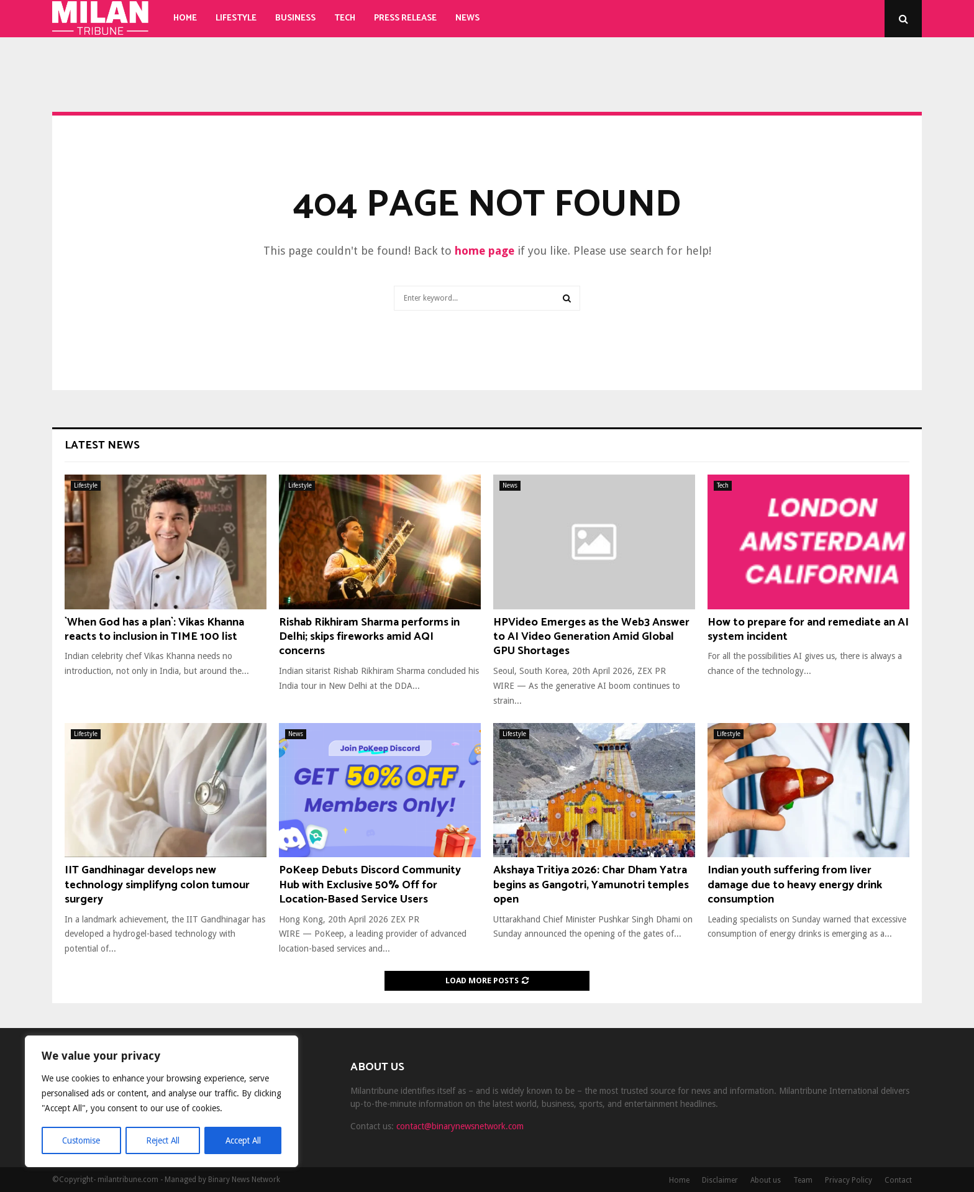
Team (802, 1180)
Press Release (405, 18)
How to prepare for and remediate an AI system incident (808, 629)
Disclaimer (720, 1180)
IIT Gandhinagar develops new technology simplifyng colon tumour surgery (157, 885)
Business (295, 18)
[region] (161, 1102)
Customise (81, 1140)
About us (765, 1180)
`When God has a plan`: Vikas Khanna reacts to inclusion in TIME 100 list (154, 629)
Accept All (243, 1140)
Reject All (162, 1140)
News (467, 18)
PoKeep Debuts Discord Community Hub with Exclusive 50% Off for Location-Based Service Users (370, 885)
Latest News (102, 445)
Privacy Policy (848, 1180)
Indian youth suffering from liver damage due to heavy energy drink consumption (795, 885)
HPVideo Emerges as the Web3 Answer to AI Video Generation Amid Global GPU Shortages (591, 637)
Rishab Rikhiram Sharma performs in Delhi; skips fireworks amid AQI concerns (369, 637)
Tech (344, 18)
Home (185, 18)
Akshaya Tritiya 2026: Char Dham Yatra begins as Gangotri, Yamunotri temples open (591, 885)
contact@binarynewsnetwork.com (460, 1126)
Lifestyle (236, 18)
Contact (898, 1180)
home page (484, 250)
